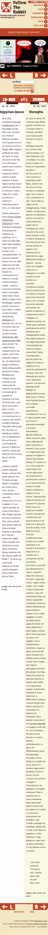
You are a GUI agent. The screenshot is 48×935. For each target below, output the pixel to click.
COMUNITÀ (40, 13)
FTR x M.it (41, 25)
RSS (32, 912)
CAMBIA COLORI (39, 2)
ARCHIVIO (41, 5)
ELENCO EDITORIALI (24, 88)
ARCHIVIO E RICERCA (24, 85)
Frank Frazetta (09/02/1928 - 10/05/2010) (11, 220)
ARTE (43, 21)
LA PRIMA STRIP (24, 91)
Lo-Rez (4, 586)
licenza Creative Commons (37, 924)
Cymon (29, 893)
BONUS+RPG (39, 17)
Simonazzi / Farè (40, 921)
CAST (43, 9)
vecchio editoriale (37, 724)
